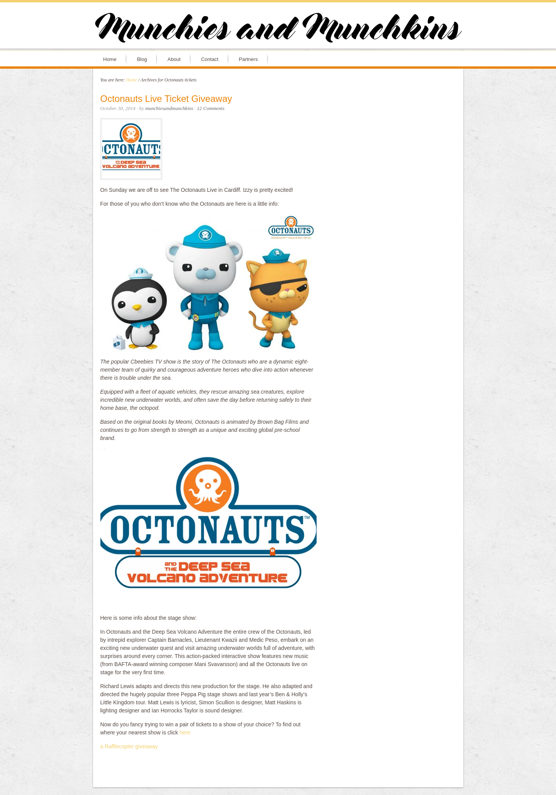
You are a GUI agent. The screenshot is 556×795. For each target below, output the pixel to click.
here (185, 732)
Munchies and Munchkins (278, 29)
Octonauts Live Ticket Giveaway (166, 98)
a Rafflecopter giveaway (129, 746)
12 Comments (210, 108)
